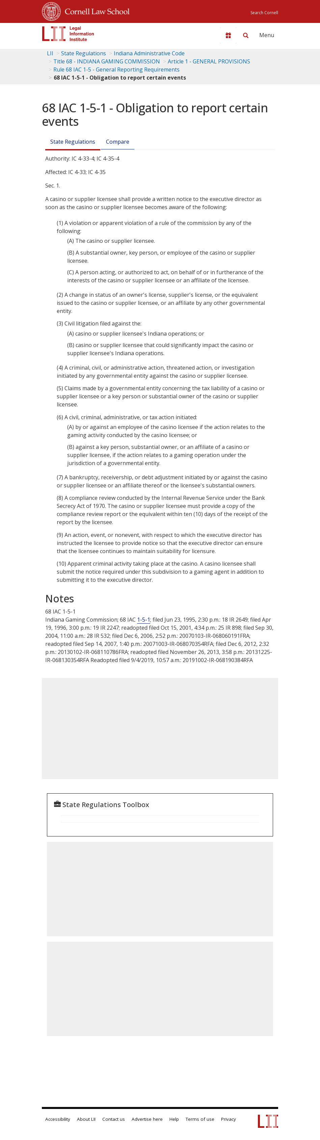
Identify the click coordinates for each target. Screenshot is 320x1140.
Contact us (113, 1119)
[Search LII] (246, 35)
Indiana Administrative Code (149, 53)
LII (50, 53)
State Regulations (83, 53)
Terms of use (200, 1119)
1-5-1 (143, 619)
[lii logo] (68, 34)
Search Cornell (264, 13)
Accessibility (57, 1119)
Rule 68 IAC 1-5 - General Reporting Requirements (116, 69)
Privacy (228, 1119)
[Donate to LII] (228, 35)
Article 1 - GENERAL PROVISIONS (209, 61)
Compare (117, 141)
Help (174, 1119)
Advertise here (147, 1119)
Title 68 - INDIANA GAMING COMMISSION (106, 61)
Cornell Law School (95, 10)
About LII (86, 1119)
